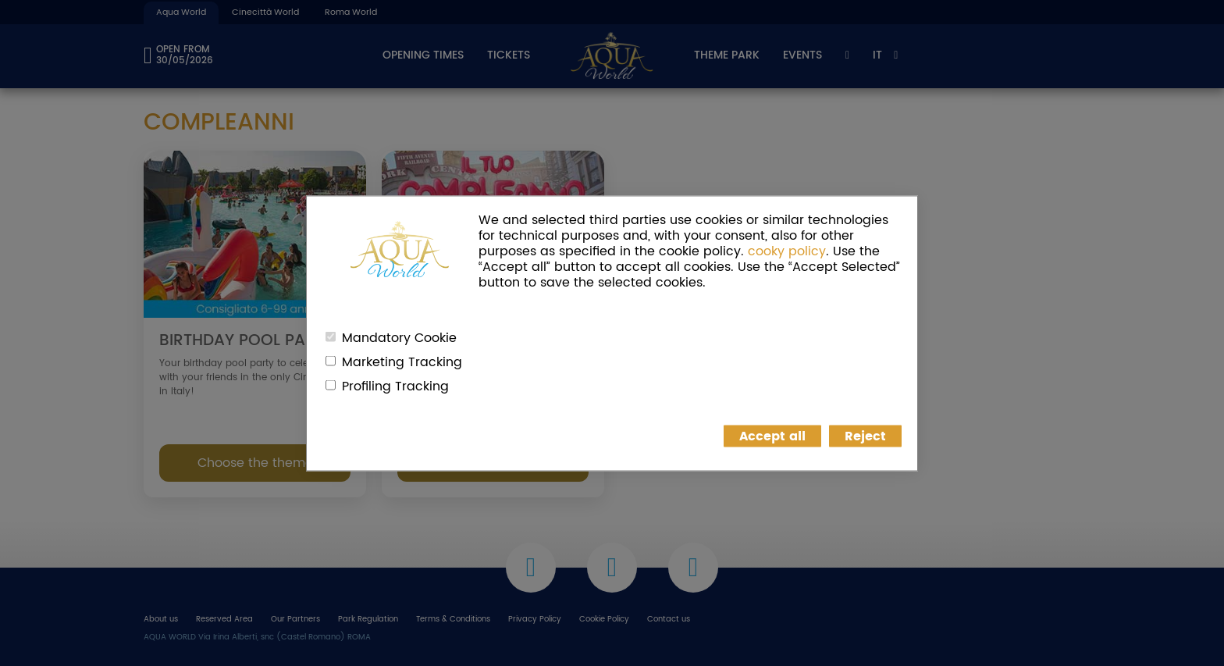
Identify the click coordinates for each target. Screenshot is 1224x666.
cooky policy (787, 250)
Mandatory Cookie (399, 337)
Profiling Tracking (395, 386)
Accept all (772, 436)
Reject (865, 436)
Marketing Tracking (402, 361)
